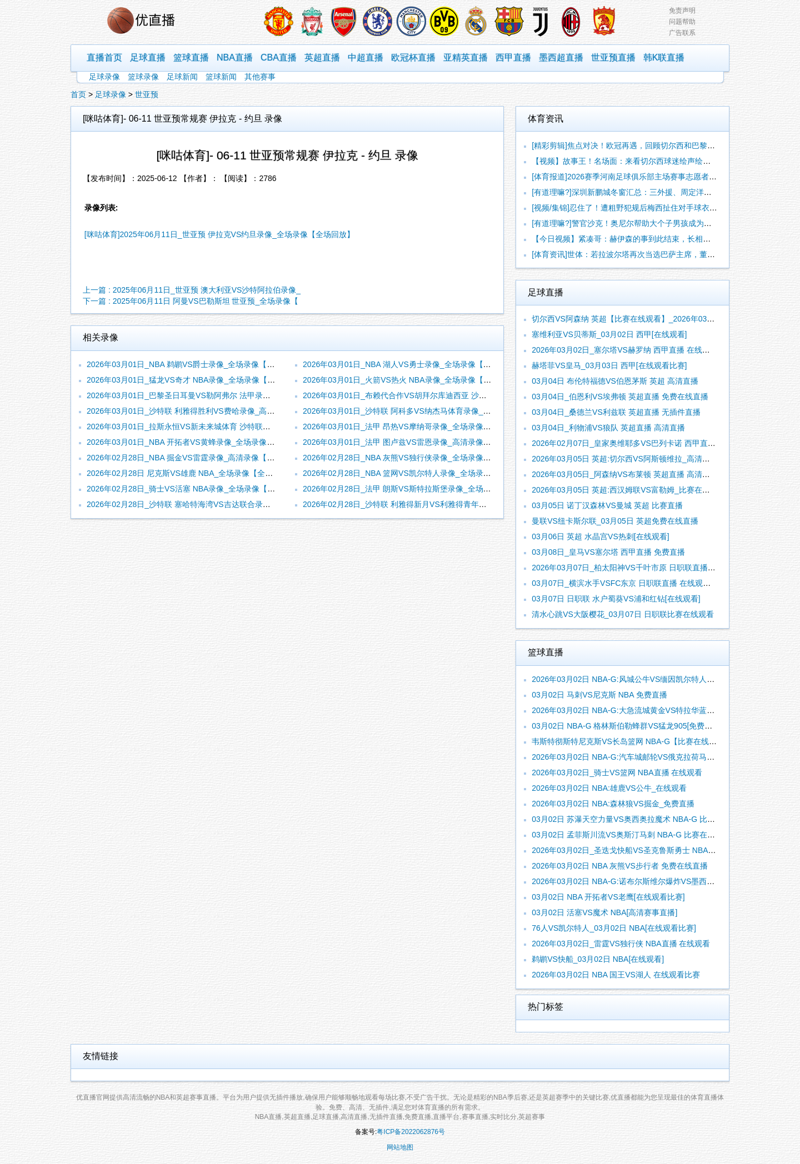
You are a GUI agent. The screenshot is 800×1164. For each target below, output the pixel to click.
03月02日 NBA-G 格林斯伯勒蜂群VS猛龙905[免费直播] (627, 725)
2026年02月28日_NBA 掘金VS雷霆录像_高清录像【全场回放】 (196, 457)
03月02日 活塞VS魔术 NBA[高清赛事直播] (604, 912)
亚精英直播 (465, 57)
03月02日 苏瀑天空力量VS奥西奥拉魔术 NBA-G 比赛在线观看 (639, 819)
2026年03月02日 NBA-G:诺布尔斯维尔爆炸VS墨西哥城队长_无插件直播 (656, 881)
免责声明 (682, 10)
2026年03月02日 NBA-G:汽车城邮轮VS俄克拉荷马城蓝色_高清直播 (649, 756)
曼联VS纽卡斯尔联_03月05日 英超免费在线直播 (615, 520)
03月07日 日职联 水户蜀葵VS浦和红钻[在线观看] (616, 598)
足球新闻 (182, 76)
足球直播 (148, 57)
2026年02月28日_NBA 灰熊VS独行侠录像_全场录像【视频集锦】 (416, 457)
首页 (78, 94)
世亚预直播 (613, 57)
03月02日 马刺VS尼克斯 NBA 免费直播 (599, 694)
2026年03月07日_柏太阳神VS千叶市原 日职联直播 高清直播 (636, 567)
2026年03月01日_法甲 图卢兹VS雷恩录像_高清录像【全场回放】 (416, 442)
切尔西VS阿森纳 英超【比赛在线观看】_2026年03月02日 (631, 318)
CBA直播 (279, 57)
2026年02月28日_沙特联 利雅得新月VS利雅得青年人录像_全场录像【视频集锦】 (443, 504)
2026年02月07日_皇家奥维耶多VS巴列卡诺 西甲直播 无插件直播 (644, 443)
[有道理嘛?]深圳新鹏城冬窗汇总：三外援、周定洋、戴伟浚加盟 (641, 192)
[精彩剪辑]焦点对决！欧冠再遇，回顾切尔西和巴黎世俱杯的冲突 (643, 145)
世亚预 (146, 94)
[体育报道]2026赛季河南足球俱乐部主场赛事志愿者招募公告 (636, 176)
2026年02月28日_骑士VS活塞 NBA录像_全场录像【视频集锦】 (196, 488)
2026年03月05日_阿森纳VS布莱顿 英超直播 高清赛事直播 (632, 474)
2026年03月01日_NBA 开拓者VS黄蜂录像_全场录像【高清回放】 (200, 442)
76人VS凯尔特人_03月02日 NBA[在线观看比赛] (614, 928)
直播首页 (104, 57)
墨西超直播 (561, 57)
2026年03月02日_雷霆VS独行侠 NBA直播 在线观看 (621, 943)
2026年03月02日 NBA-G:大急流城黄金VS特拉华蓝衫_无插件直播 (645, 710)
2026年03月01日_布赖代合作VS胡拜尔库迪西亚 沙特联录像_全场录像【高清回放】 (447, 395)
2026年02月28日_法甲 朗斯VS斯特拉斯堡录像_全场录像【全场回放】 (424, 488)
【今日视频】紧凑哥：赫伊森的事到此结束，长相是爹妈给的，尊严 (648, 238)
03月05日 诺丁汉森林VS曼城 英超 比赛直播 (607, 505)
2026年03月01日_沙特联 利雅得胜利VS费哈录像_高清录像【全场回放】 (212, 411)
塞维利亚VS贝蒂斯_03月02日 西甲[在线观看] (609, 334)
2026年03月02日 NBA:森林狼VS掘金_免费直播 (613, 803)
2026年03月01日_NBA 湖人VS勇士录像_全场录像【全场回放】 (412, 364)
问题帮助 (682, 22)
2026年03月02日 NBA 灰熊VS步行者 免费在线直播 (620, 865)
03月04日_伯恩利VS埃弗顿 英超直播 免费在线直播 (620, 396)
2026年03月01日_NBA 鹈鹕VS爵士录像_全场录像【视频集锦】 (196, 364)
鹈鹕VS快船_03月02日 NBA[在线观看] (598, 959)
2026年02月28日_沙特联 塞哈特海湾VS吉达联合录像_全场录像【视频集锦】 (219, 504)
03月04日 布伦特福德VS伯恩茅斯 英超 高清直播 (615, 381)
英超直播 (322, 57)
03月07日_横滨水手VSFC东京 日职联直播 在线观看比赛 (629, 583)
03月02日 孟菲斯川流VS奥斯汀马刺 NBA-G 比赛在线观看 (631, 834)
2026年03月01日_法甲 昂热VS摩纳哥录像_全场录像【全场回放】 (416, 426)
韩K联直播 (664, 57)
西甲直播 (513, 57)
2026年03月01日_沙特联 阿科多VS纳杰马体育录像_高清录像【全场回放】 (432, 411)
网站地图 (400, 1147)
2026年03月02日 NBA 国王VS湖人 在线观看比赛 (616, 974)
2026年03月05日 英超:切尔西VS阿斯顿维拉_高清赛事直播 (632, 458)
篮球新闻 (221, 76)
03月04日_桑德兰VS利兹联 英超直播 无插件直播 (616, 412)
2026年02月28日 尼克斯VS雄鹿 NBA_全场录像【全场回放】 (191, 473)
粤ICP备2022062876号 (411, 1132)
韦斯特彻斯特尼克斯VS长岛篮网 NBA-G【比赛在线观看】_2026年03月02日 (663, 741)
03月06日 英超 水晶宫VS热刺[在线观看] (600, 536)
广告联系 (682, 33)
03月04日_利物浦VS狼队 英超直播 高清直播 (608, 427)
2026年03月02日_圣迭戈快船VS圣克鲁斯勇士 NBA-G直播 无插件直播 (652, 850)
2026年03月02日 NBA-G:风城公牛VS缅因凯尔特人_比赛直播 (637, 679)
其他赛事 (260, 76)
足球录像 (104, 76)
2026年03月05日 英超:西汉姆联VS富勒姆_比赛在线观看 (629, 489)
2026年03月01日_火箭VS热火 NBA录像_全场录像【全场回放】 (412, 379)
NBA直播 (235, 57)
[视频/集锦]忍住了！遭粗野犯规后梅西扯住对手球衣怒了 (628, 207)
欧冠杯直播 (413, 57)
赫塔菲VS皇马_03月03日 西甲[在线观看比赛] (609, 365)
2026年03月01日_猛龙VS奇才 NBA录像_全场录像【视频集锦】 (196, 379)
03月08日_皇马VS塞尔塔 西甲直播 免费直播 (608, 552)
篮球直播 (191, 57)
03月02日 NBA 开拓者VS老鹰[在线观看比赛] (608, 896)
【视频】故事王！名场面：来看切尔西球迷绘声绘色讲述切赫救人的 (648, 161)
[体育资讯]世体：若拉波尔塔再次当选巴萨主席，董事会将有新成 (643, 254)
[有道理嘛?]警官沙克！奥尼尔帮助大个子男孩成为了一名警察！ (641, 223)
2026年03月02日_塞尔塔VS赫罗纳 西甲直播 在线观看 (625, 349)
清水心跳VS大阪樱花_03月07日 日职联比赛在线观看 (623, 614)
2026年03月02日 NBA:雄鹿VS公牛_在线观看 (609, 788)
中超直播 (365, 57)
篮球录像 (143, 76)
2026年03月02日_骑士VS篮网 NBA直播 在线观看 (617, 772)
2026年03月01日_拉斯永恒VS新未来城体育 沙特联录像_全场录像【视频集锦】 (223, 426)
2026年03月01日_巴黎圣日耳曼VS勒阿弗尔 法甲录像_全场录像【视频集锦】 (219, 395)
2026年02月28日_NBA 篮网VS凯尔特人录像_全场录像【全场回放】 (420, 473)
